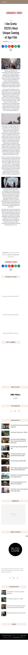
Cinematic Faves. (16, 635)
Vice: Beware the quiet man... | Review (15, 598)
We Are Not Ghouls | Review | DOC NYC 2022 (16, 612)
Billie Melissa (6, 41)
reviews (11, 20)
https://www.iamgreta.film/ (13, 254)
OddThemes (9, 637)
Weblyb (23, 637)
